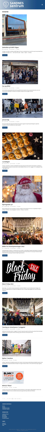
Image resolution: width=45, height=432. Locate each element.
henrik (11, 360)
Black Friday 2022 (7, 284)
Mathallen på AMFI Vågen (10, 47)
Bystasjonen (4, 417)
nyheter (18, 49)
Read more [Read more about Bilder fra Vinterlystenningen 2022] (5, 255)
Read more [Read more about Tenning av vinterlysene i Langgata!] (5, 335)
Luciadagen (6, 162)
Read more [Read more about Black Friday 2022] (5, 292)
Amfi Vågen (4, 415)
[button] (42, 4)
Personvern (19, 430)
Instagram (4, 424)
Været (3, 425)
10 (19, 398)
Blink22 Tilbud (6, 385)
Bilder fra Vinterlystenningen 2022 (13, 246)
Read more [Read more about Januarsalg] (5, 127)
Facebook (4, 423)
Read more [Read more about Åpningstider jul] (5, 212)
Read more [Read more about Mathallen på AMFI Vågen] (5, 55)
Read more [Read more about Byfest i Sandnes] (5, 366)
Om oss (3, 405)
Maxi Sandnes (4, 416)
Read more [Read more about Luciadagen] (5, 170)
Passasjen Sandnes (5, 418)
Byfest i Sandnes (7, 358)
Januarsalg (5, 120)
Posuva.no (26, 430)
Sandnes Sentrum (5, 414)
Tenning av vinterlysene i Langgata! (13, 327)
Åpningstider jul (7, 204)
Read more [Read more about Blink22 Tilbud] (5, 393)
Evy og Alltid (6, 86)
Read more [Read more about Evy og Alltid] (5, 93)
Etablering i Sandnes (6, 409)
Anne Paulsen (12, 49)
